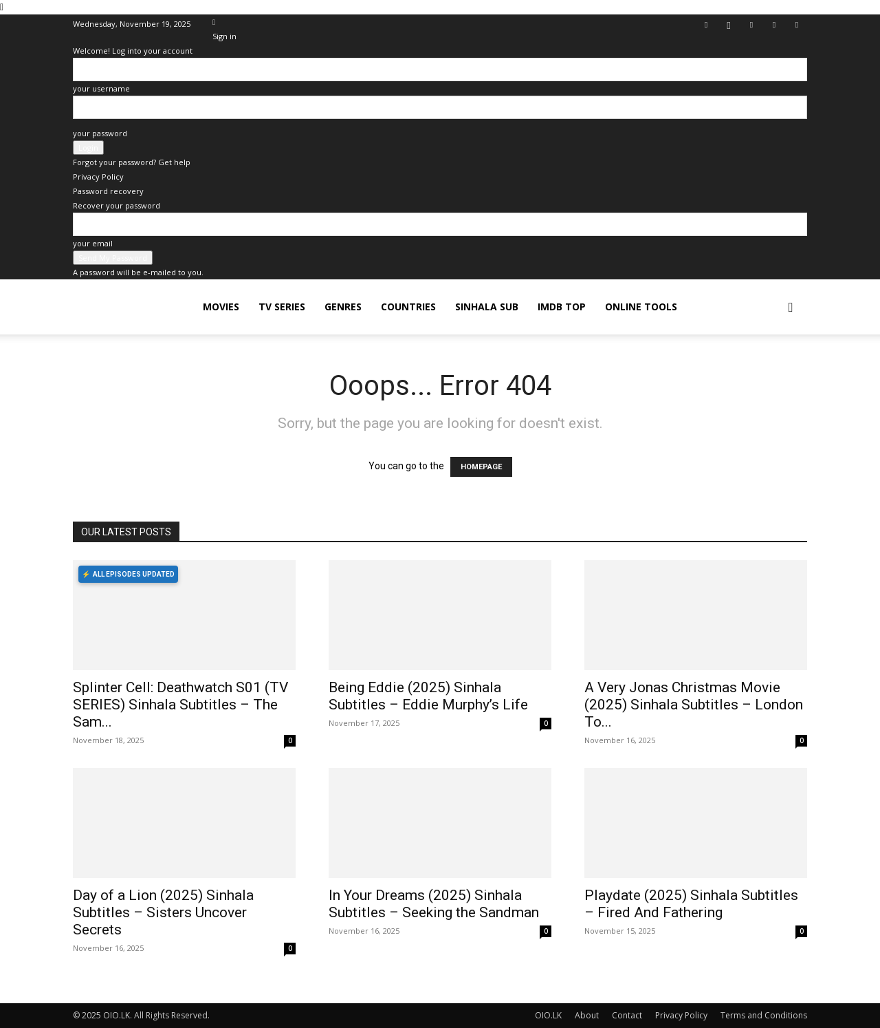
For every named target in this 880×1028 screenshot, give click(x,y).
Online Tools (641, 306)
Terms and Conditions (763, 1015)
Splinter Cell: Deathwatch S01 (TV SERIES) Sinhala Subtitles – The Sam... (180, 704)
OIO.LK (548, 1015)
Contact (627, 1015)
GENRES (343, 306)
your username (101, 88)
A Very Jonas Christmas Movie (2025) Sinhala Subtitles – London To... (693, 704)
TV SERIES (281, 306)
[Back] (213, 22)
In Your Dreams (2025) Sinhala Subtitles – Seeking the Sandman (434, 904)
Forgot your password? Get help (131, 162)
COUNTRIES (408, 306)
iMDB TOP (562, 306)
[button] (790, 307)
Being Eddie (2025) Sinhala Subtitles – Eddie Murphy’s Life (428, 696)
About (587, 1015)
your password (100, 133)
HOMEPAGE (481, 466)
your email (93, 243)
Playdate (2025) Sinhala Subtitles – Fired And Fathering (691, 904)
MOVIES (221, 306)
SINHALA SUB (486, 306)
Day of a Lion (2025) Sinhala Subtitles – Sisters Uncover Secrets (163, 912)
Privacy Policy (98, 176)
